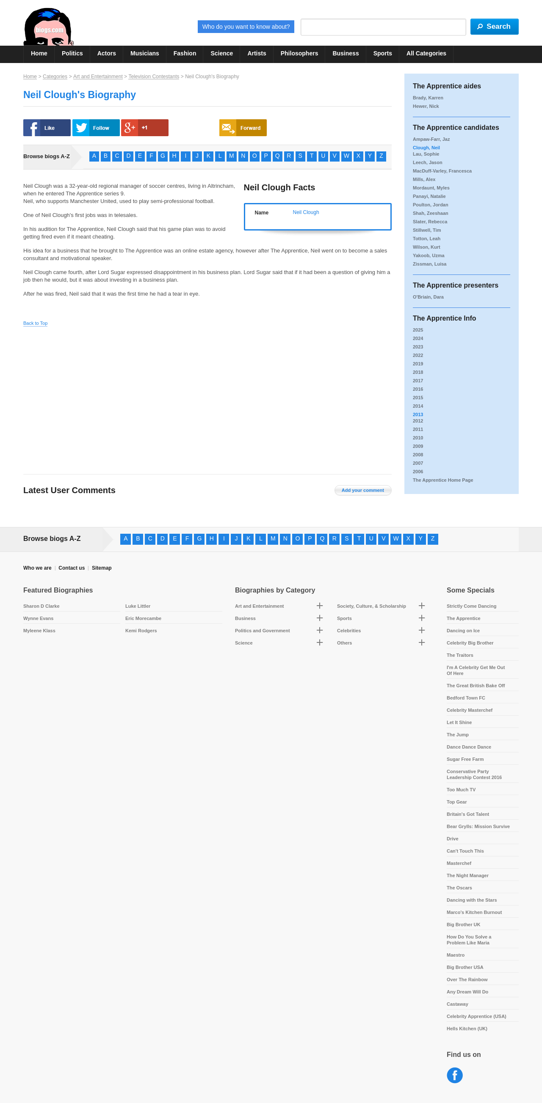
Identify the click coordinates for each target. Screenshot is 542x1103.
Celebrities (349, 630)
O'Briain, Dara (428, 296)
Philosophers (299, 53)
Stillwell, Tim (427, 230)
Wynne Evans (38, 618)
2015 (418, 397)
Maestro (456, 955)
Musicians (144, 53)
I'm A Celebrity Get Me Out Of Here (476, 670)
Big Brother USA (465, 967)
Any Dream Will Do (467, 991)
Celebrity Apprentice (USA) (476, 1016)
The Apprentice (464, 618)
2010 (418, 437)
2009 (418, 446)
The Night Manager (468, 875)
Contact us (71, 568)
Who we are (37, 568)
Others (344, 642)
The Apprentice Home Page (443, 480)
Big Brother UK (463, 924)
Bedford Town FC (466, 697)
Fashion (185, 53)
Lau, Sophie (426, 153)
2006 (418, 471)
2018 (418, 372)
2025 (418, 329)
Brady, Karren (428, 97)
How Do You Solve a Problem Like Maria (469, 939)
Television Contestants (153, 77)
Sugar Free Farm (465, 759)
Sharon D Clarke (41, 606)
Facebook (455, 1075)
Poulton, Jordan (430, 204)
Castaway (457, 1004)
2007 (418, 463)
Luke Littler (137, 606)
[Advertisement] (103, 394)
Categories (55, 77)
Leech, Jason (427, 162)
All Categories (426, 53)
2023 (418, 346)
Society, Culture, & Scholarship (371, 606)
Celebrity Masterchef (469, 710)
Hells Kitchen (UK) (467, 1028)
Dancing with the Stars (472, 900)
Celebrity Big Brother (470, 642)
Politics (72, 53)
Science (221, 53)
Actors (106, 53)
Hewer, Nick (426, 106)
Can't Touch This (465, 850)
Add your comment (363, 490)
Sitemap (102, 568)
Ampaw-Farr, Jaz (431, 139)
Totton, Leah (426, 238)
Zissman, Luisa (429, 263)
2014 (418, 406)
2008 (418, 454)
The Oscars (459, 887)
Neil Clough (306, 212)
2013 (418, 414)
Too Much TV (461, 789)
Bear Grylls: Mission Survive (478, 826)
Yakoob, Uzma (429, 255)
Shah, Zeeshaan (430, 213)
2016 (418, 389)
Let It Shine (459, 722)
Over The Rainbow (467, 979)
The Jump (458, 734)
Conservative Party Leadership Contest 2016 (474, 774)
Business (345, 53)
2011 (418, 429)
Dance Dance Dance (469, 746)
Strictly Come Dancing (471, 606)
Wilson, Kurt (426, 247)
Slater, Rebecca (430, 221)
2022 (418, 355)
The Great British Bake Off (476, 685)
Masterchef (459, 863)
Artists (256, 53)
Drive (453, 838)
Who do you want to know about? (246, 26)
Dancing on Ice (463, 630)
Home (39, 53)
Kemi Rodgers (141, 630)
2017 (418, 380)
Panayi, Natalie (429, 196)
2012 (418, 420)
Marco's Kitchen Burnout (474, 912)
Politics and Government (262, 630)
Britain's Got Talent (468, 814)
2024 (418, 338)
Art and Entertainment (98, 77)
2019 (418, 363)
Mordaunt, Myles (431, 187)
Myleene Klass (39, 630)
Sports (382, 53)
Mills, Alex (424, 179)
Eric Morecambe (143, 618)
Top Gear (457, 801)
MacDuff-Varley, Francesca (442, 170)
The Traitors (460, 655)
